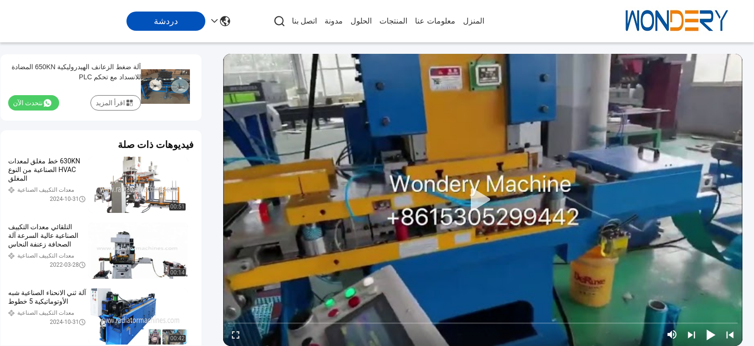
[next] (691, 334)
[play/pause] (710, 334)
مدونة (334, 21)
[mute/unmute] (672, 334)
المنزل (473, 21)
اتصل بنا (304, 21)
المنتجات (393, 21)
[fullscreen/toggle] (235, 334)
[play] (483, 200)
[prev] (730, 334)
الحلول (361, 21)
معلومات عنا (435, 21)
